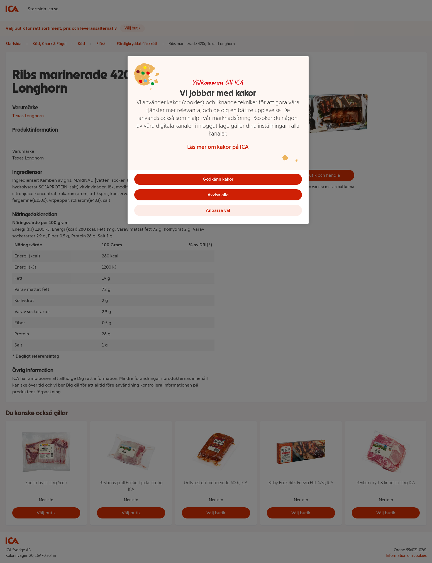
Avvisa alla (218, 194)
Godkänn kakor (218, 179)
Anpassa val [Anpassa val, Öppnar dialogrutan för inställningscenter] (218, 210)
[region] (218, 140)
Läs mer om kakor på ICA (218, 147)
